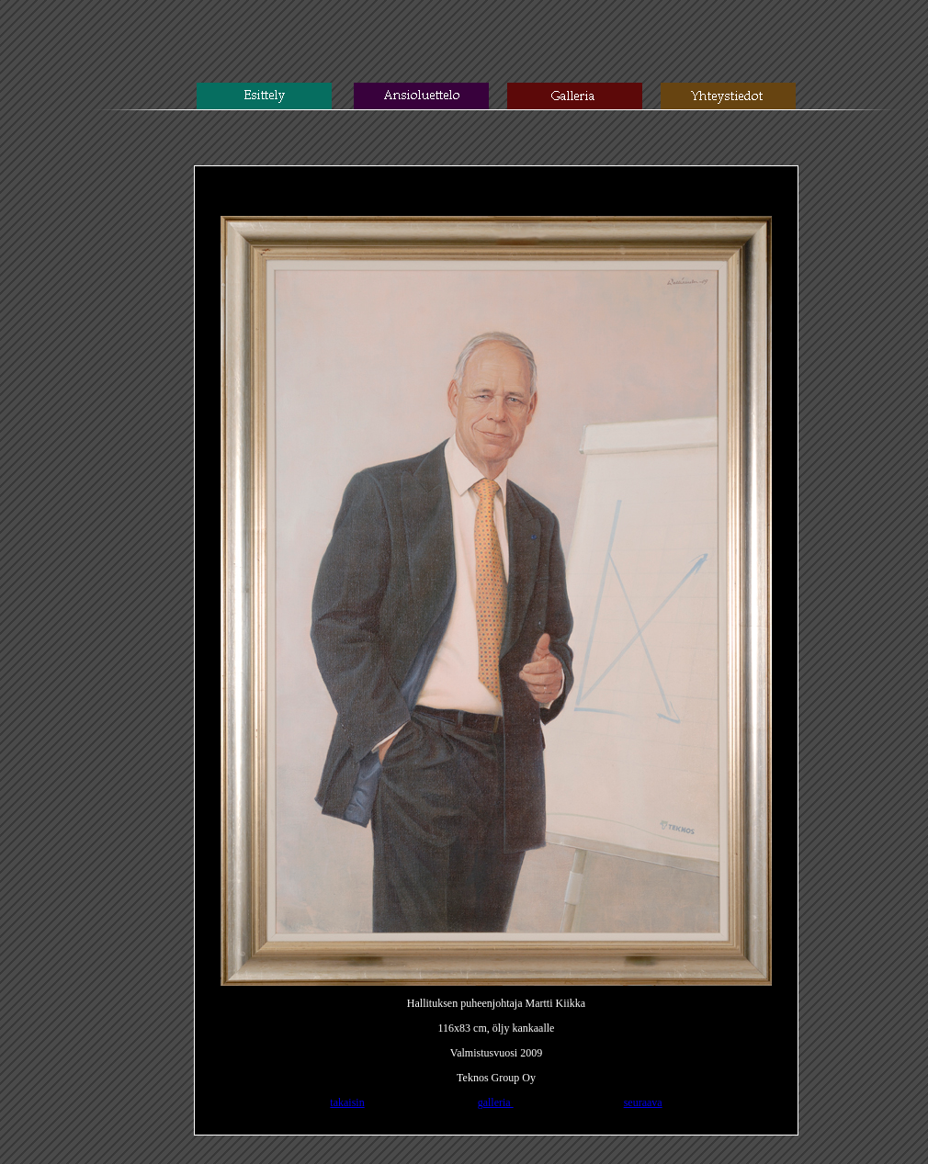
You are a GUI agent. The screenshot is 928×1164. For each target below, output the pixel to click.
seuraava (643, 1102)
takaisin (347, 1102)
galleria (496, 1102)
